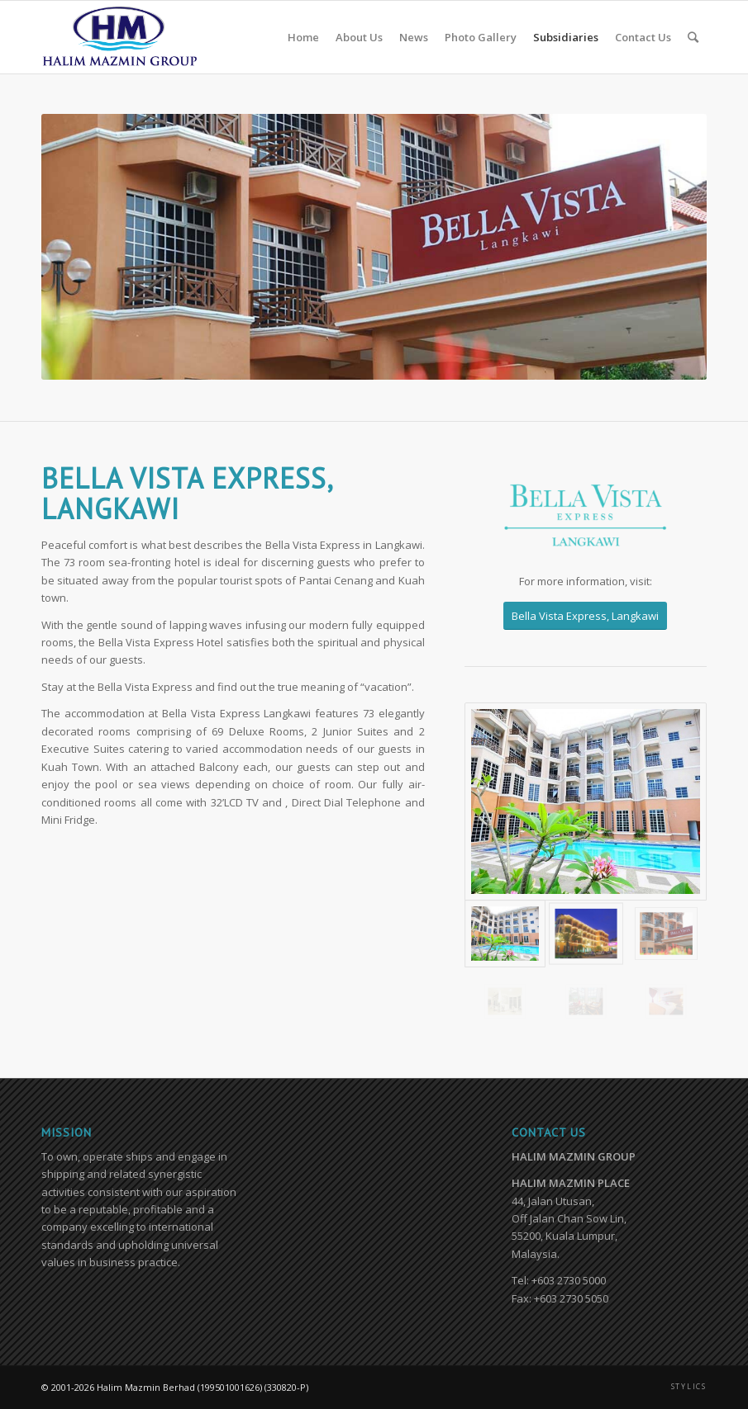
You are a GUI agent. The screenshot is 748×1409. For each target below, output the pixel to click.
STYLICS (689, 1387)
